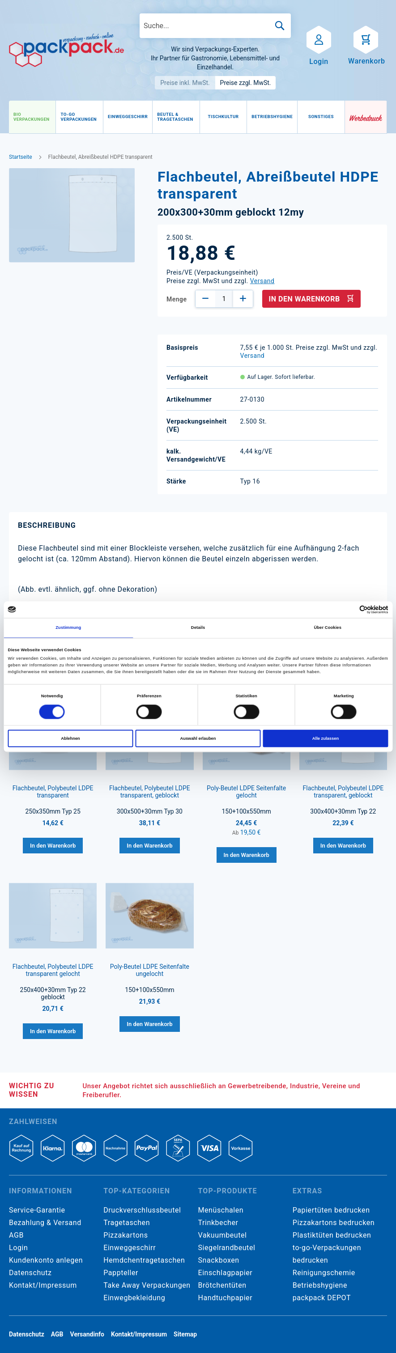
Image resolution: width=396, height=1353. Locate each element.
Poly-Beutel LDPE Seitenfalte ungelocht (149, 970)
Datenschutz (30, 1272)
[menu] (177, 117)
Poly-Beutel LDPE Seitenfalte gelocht (246, 792)
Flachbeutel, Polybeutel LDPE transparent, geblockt (149, 792)
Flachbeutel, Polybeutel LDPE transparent (53, 792)
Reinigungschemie (324, 1272)
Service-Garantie (37, 1210)
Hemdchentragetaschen (144, 1260)
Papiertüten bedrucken (331, 1210)
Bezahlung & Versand (45, 1222)
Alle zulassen (325, 738)
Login (18, 1247)
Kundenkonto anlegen (46, 1260)
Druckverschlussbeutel (142, 1210)
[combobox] (215, 25)
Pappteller (120, 1272)
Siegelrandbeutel (226, 1247)
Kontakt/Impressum (43, 1285)
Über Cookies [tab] (327, 628)
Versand (262, 280)
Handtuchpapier (225, 1298)
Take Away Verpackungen (147, 1285)
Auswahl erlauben (198, 738)
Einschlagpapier (225, 1272)
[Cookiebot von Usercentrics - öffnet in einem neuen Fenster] (349, 609)
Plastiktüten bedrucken (332, 1235)
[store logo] (66, 49)
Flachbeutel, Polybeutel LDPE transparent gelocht (53, 970)
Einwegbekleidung (134, 1298)
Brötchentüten (222, 1285)
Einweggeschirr (129, 1247)
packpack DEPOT (322, 1298)
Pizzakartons (125, 1235)
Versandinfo (87, 1334)
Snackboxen (218, 1260)
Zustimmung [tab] (68, 628)
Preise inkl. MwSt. (185, 82)
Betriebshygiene (320, 1285)
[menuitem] (32, 117)
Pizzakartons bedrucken (334, 1222)
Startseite (20, 157)
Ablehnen (70, 738)
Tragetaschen (126, 1222)
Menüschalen (221, 1210)
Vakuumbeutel (222, 1235)
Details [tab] (198, 628)
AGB (16, 1235)
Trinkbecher (218, 1222)
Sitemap (185, 1334)
